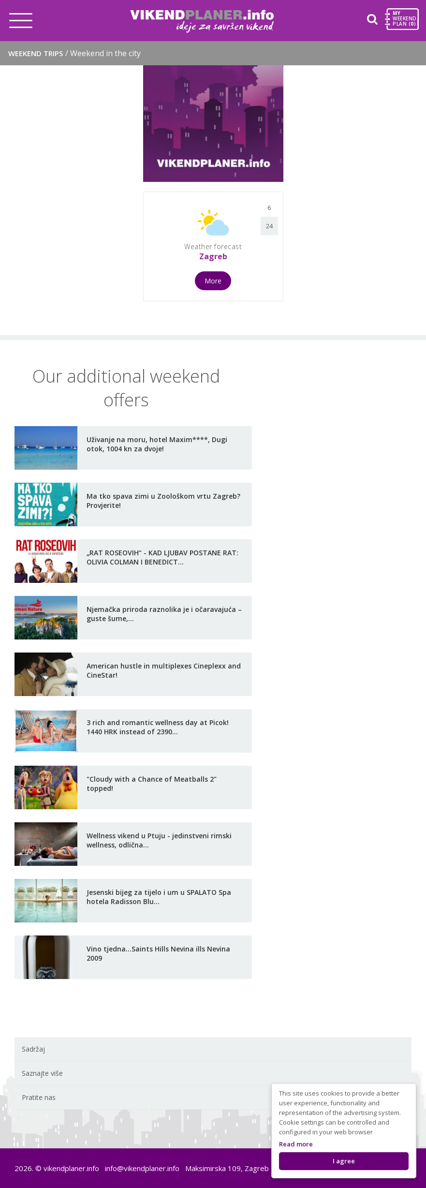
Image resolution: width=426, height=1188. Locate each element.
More (213, 280)
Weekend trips (74, 53)
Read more (296, 1144)
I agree (344, 1161)
